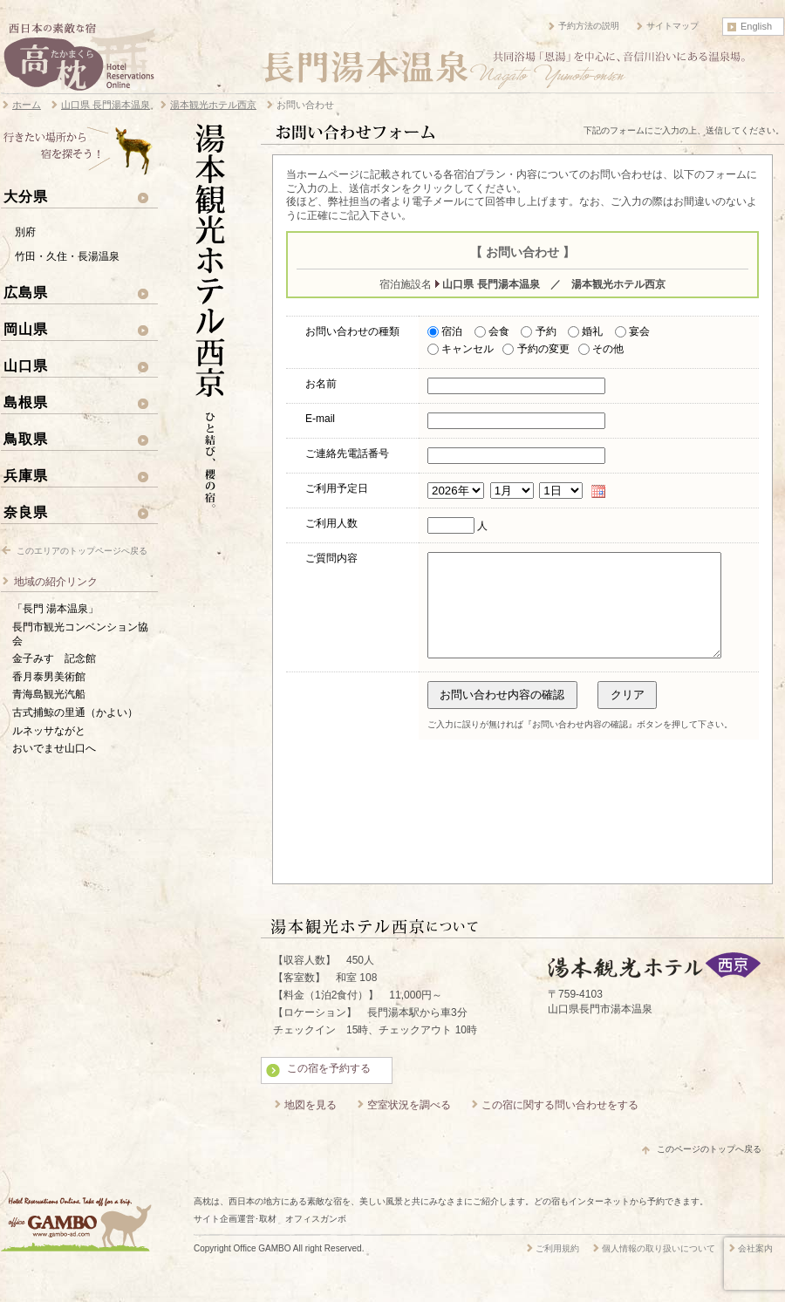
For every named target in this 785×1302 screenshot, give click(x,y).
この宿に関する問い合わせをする (559, 1126)
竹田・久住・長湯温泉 (67, 256)
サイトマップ (672, 26)
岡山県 (25, 328)
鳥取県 (25, 438)
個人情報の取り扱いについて (658, 1269)
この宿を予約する (329, 1089)
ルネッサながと (48, 731)
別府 (25, 232)
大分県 (25, 196)
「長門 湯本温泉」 (55, 609)
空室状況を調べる (409, 1126)
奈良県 (25, 511)
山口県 (25, 365)
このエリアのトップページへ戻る (82, 551)
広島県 (25, 292)
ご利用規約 (557, 1269)
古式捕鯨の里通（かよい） (75, 712)
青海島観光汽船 (48, 694)
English (756, 26)
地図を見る (310, 1126)
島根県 (25, 402)
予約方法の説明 (588, 26)
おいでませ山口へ (54, 748)
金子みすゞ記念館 (54, 658)
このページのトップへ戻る (709, 1170)
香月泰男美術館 (48, 677)
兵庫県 (25, 475)
